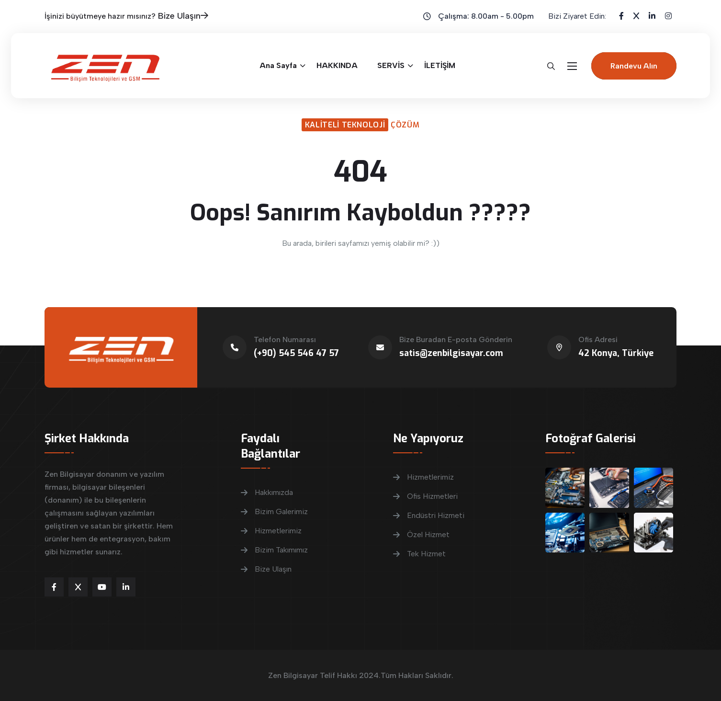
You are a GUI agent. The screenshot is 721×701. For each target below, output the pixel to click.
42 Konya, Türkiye (615, 353)
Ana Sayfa (278, 65)
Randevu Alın (633, 65)
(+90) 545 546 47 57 (296, 353)
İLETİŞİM (439, 65)
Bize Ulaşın (183, 16)
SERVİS (391, 65)
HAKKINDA (337, 65)
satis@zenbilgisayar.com (451, 353)
